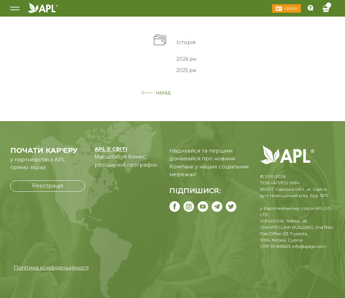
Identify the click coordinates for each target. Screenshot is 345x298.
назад (156, 92)
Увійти (291, 8)
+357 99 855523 (275, 246)
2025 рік (186, 70)
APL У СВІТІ (111, 148)
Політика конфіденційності (51, 267)
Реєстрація (47, 185)
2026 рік (186, 58)
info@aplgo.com (309, 246)
